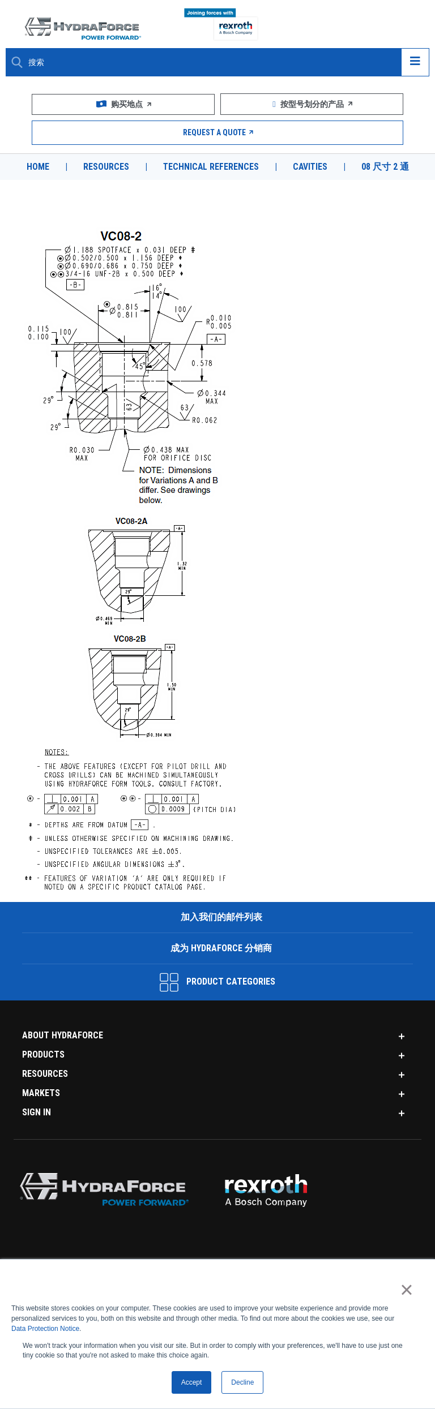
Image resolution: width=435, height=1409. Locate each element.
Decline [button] (242, 1382)
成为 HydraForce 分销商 (220, 947)
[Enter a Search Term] (210, 62)
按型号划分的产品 (311, 104)
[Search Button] (17, 62)
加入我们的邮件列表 (220, 915)
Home (36, 166)
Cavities (311, 166)
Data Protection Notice (45, 1329)
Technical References (210, 166)
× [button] (406, 1289)
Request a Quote (217, 132)
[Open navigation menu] (415, 62)
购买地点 (123, 104)
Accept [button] (191, 1382)
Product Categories (217, 981)
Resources (105, 166)
